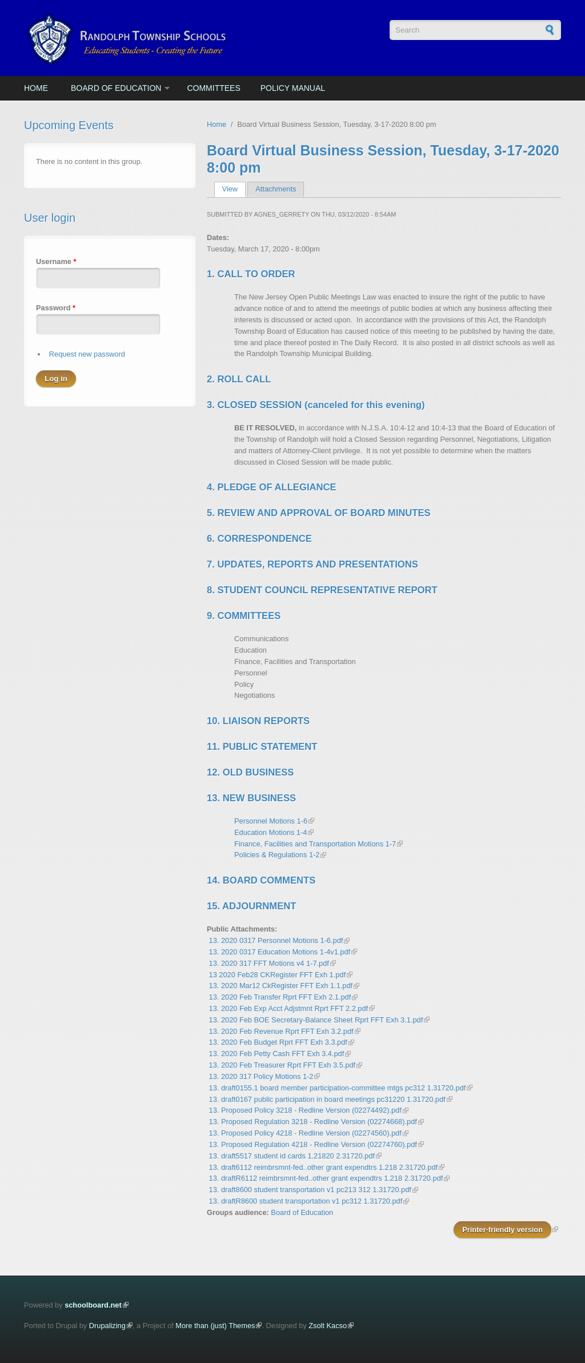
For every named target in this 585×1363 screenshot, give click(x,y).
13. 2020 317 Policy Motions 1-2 (261, 1076)
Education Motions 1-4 (270, 832)
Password (55, 307)
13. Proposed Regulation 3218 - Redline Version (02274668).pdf (313, 1121)
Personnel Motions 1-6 (270, 821)
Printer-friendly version (502, 1229)
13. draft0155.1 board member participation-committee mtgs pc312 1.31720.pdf (337, 1088)
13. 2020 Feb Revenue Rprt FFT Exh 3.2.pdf (281, 1031)
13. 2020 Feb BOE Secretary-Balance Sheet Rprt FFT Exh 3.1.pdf (316, 1020)
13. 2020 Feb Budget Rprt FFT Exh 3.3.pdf (278, 1042)
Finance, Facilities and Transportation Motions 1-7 (315, 844)
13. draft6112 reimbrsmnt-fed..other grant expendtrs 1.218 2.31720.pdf (323, 1167)
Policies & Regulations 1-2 (276, 854)
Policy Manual (293, 88)
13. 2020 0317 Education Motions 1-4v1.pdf (280, 952)
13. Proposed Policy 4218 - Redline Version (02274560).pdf (305, 1133)
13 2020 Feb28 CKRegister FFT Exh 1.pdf (277, 974)
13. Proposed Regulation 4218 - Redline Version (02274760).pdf (313, 1144)
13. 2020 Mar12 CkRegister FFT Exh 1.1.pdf (281, 985)
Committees (213, 88)
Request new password (87, 354)
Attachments (275, 189)
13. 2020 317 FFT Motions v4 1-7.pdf (269, 963)
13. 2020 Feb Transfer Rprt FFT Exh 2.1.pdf (280, 997)
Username (56, 261)
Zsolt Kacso (327, 1325)
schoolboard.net (93, 1305)
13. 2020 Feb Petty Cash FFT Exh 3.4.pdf (276, 1053)
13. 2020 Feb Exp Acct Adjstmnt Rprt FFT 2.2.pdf (288, 1008)
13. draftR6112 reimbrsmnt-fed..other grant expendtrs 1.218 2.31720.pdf (326, 1178)
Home (36, 88)
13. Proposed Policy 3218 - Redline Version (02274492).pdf (305, 1110)
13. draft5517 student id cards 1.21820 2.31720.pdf (292, 1156)
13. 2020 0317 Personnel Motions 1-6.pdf (276, 940)
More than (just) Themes (215, 1325)
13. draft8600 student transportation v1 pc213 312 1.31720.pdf (310, 1189)
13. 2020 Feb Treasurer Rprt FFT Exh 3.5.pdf (282, 1065)
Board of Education (116, 88)
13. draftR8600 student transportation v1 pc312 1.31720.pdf (306, 1201)
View (234, 189)
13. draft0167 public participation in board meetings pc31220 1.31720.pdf (327, 1099)
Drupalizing (107, 1325)
